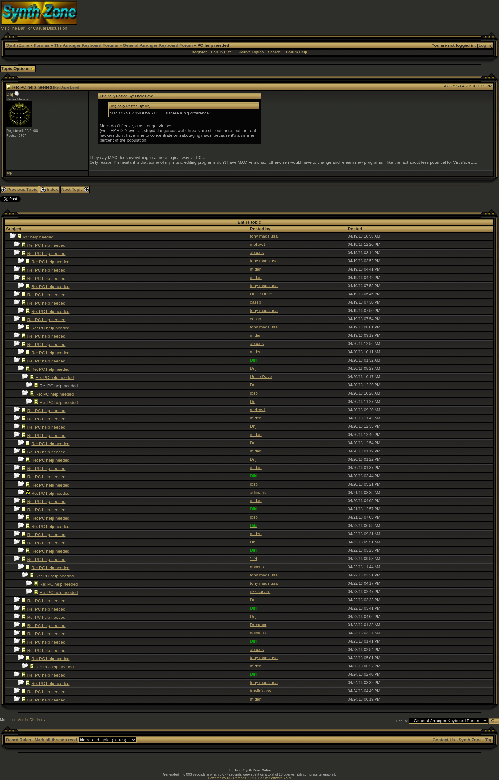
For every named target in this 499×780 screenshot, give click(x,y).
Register (199, 52)
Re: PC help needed (46, 245)
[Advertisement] (374, 15)
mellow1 (258, 244)
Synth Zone (17, 45)
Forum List (221, 52)
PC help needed (38, 237)
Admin (23, 719)
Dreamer (258, 624)
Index (49, 189)
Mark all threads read (56, 739)
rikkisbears (260, 591)
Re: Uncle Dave (66, 87)
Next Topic (75, 189)
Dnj (9, 94)
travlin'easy (260, 690)
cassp (255, 302)
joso (254, 393)
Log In (485, 45)
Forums (41, 45)
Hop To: (402, 721)
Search (274, 52)
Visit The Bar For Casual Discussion (34, 28)
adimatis (258, 492)
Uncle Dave (261, 294)
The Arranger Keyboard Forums (86, 45)
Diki (32, 719)
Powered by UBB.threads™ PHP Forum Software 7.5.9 (249, 778)
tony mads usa (264, 236)
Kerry (41, 719)
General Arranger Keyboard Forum (158, 45)
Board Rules (18, 739)
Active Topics (251, 52)
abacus (257, 252)
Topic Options (18, 68)
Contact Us (443, 739)
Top (9, 173)
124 (253, 558)
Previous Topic (19, 189)
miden (256, 269)
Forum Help (296, 52)
